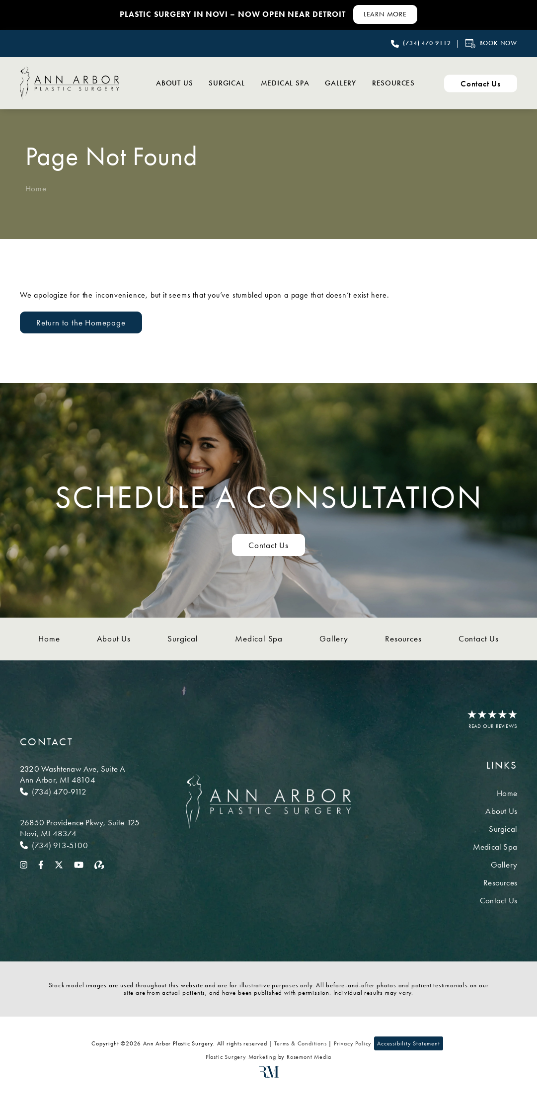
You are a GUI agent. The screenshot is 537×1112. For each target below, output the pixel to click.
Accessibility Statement (408, 1043)
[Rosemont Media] (269, 1075)
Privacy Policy (353, 1043)
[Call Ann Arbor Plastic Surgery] (421, 44)
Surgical (212, 83)
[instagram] (23, 864)
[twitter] (59, 864)
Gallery (334, 83)
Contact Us (479, 638)
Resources (391, 83)
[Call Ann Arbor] (80, 791)
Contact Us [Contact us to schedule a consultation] (268, 545)
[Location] (80, 774)
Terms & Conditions (300, 1043)
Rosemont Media (309, 1056)
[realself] (99, 864)
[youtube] (78, 864)
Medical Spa (274, 83)
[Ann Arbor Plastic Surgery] (69, 83)
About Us (156, 83)
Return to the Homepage (81, 322)
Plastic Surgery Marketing (241, 1056)
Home (36, 188)
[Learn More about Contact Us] (385, 14)
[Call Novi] (80, 845)
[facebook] (41, 864)
